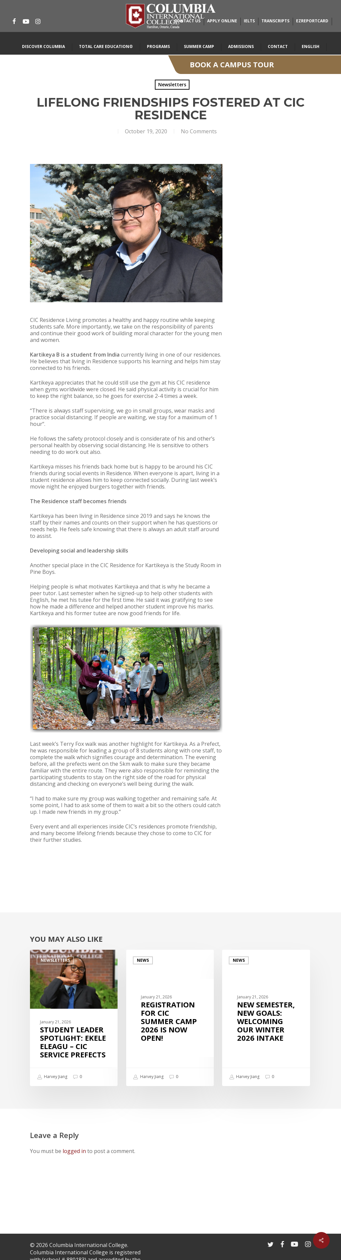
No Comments (199, 131)
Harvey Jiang (52, 1077)
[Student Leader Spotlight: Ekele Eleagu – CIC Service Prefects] (74, 1018)
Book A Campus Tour (232, 64)
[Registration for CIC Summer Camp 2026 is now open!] (170, 1018)
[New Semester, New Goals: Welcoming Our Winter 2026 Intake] (266, 1018)
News (143, 960)
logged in (74, 1151)
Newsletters (172, 84)
